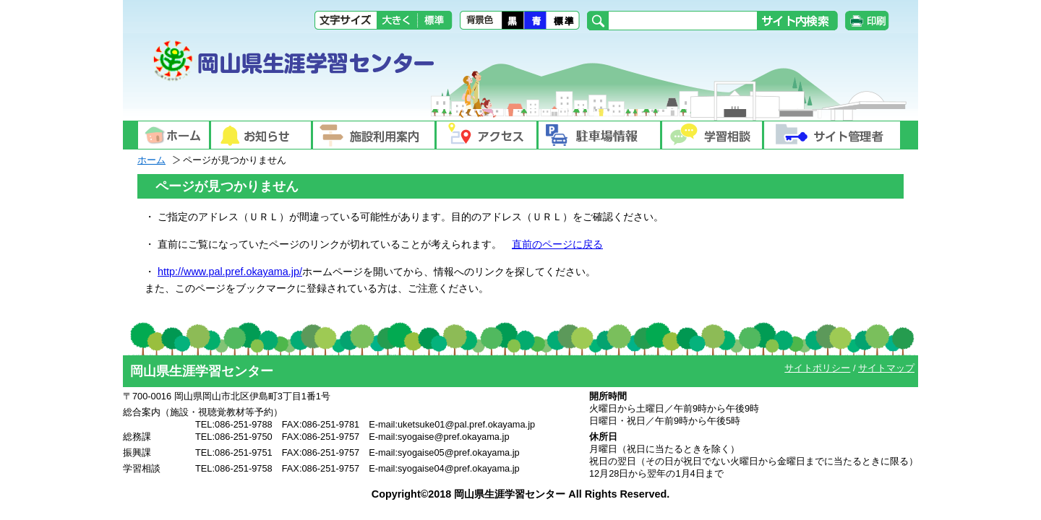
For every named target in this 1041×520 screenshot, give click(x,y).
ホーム (151, 160)
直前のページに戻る (557, 244)
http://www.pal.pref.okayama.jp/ (230, 271)
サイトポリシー (817, 368)
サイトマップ (886, 368)
